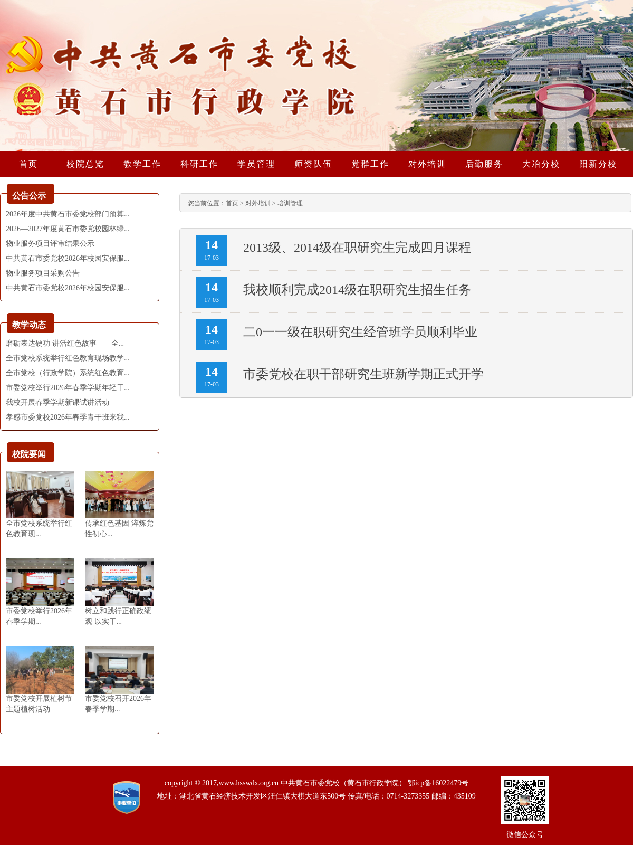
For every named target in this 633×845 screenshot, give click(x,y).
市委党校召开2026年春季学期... (118, 704)
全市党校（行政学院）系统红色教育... (68, 373)
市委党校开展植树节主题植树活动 (39, 704)
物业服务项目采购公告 (43, 273)
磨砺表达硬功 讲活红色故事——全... (65, 343)
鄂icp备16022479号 (438, 783)
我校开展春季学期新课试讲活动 (57, 402)
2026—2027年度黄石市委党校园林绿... (68, 229)
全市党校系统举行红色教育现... (39, 528)
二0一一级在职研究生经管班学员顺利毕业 (360, 332)
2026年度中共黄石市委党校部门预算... (68, 214)
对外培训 (258, 203)
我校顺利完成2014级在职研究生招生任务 (357, 290)
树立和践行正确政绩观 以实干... (118, 616)
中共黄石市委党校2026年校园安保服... (68, 258)
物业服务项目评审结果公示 (50, 244)
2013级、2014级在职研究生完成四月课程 (357, 247)
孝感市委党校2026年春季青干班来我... (68, 417)
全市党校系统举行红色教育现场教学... (68, 358)
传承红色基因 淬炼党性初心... (119, 528)
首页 (232, 203)
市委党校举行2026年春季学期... (39, 616)
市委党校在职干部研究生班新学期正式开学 (363, 374)
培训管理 (290, 203)
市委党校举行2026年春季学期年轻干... (68, 388)
